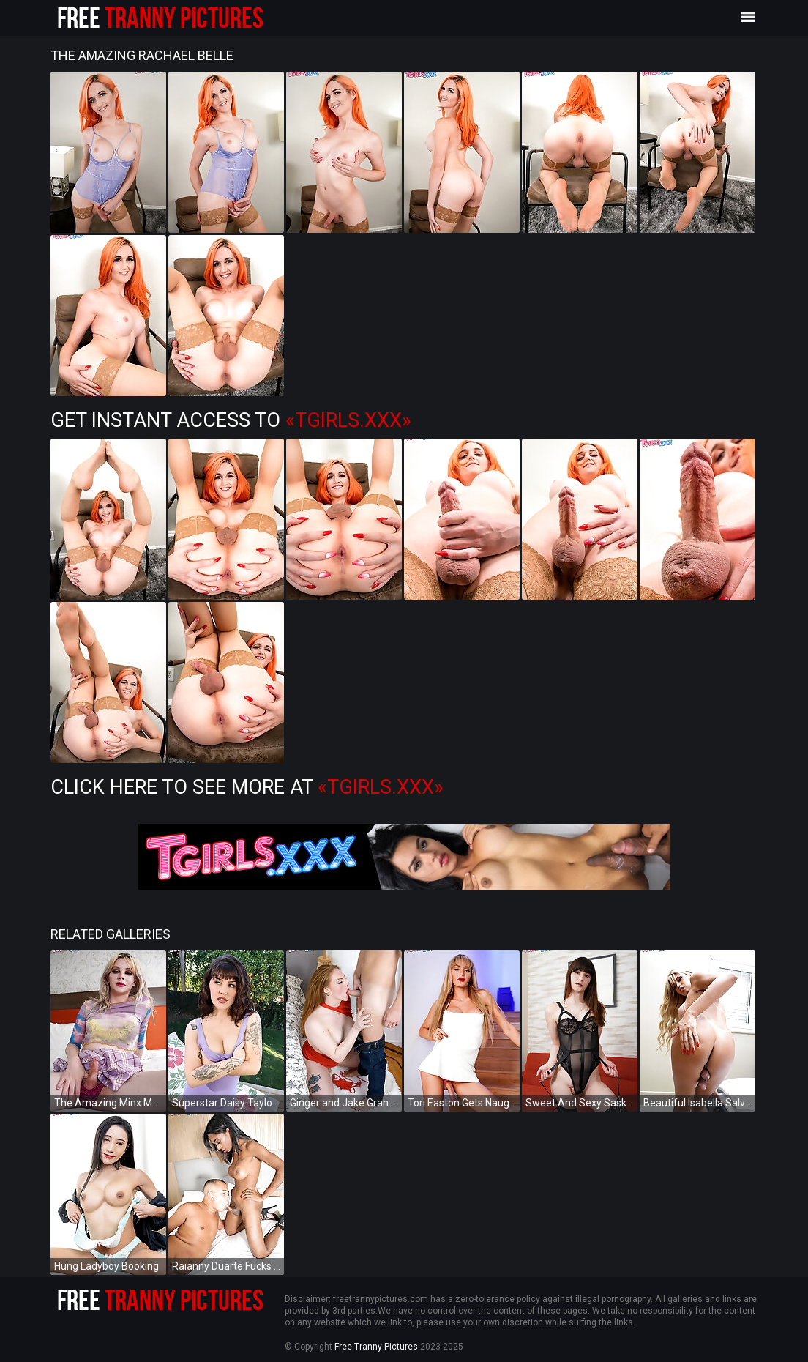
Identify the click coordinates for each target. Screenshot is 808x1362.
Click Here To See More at (247, 787)
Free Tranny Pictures (376, 1346)
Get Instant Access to (230, 420)
